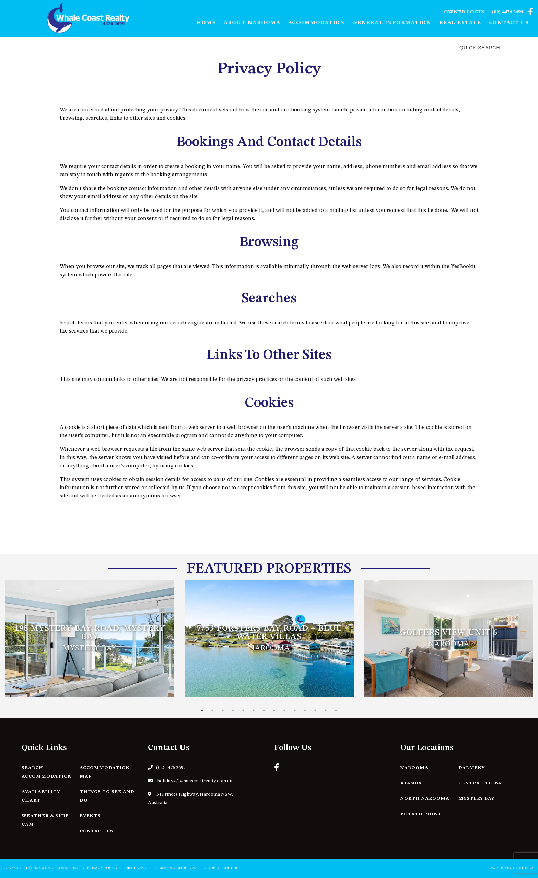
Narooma (414, 768)
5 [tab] (243, 710)
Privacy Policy (102, 868)
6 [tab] (253, 710)
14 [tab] (335, 710)
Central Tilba (480, 783)
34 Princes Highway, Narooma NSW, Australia (190, 798)
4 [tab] (233, 710)
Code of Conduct (222, 868)
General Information (392, 22)
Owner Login (464, 12)
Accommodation (317, 22)
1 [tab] (202, 710)
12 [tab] (315, 710)
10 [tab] (294, 710)
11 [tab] (305, 710)
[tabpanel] (89, 638)
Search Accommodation (47, 772)
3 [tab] (222, 710)
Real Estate (460, 22)
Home (206, 22)
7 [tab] (263, 710)
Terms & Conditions (176, 868)
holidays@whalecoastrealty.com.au (190, 780)
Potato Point (421, 814)
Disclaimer (137, 868)
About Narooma (252, 22)
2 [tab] (212, 710)
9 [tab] (284, 710)
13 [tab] (325, 710)
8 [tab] (274, 710)
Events (90, 816)
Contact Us (509, 22)
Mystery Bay (476, 798)
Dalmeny (471, 768)
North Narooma (424, 798)
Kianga (411, 783)
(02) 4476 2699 (507, 12)
